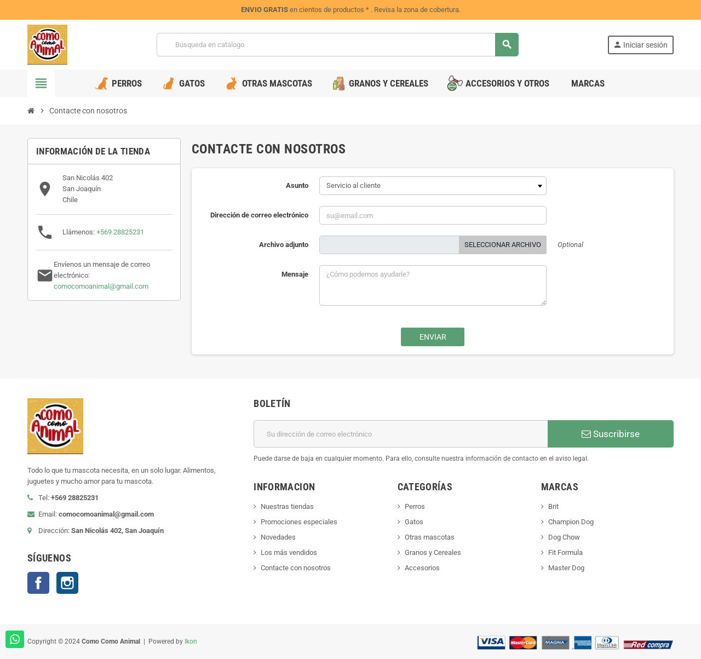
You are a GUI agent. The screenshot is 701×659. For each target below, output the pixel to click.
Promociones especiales (299, 522)
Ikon (191, 641)
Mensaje (294, 274)
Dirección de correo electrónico (259, 215)
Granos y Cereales (433, 552)
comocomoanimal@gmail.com (101, 286)
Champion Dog (571, 522)
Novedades (278, 537)
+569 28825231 (120, 232)
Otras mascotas (430, 537)
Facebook (38, 583)
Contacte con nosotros (296, 568)
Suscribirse (611, 433)
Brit (553, 506)
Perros (415, 506)
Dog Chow (564, 537)
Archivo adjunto (283, 244)
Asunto (297, 185)
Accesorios (422, 568)
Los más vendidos (289, 552)
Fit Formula (565, 552)
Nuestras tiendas (287, 506)
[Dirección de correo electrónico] (401, 434)
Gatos (414, 522)
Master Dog (566, 568)
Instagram (67, 583)
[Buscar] (337, 44)
